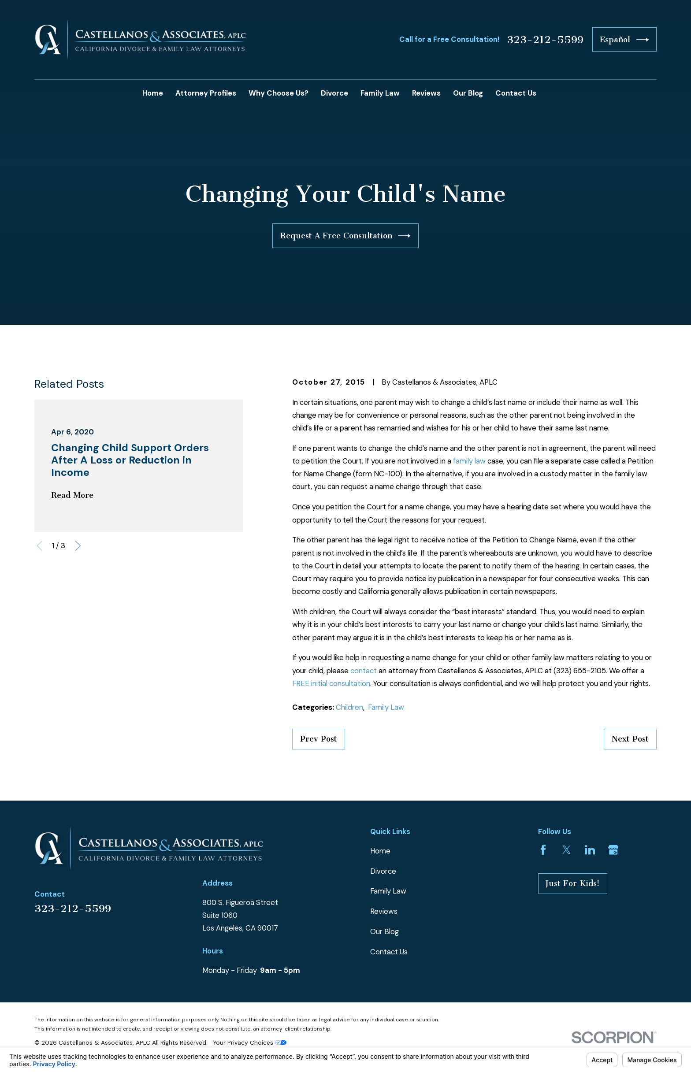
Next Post (630, 739)
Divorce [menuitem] (334, 93)
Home (380, 851)
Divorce (383, 871)
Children (349, 707)
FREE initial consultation (331, 683)
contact (363, 670)
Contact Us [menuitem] (515, 93)
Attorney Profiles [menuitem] (205, 93)
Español (624, 39)
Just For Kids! (572, 883)
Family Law (386, 707)
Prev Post (318, 739)
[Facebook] (543, 850)
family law (469, 461)
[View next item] (78, 546)
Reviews (384, 911)
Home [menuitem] (152, 93)
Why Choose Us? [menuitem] (278, 93)
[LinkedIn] (590, 850)
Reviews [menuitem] (426, 93)
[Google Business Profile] (613, 850)
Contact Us (389, 952)
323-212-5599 (545, 40)
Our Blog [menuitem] (468, 93)
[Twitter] (566, 850)
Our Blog (384, 931)
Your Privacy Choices (249, 1042)
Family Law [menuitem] (380, 93)
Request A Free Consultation (345, 236)
